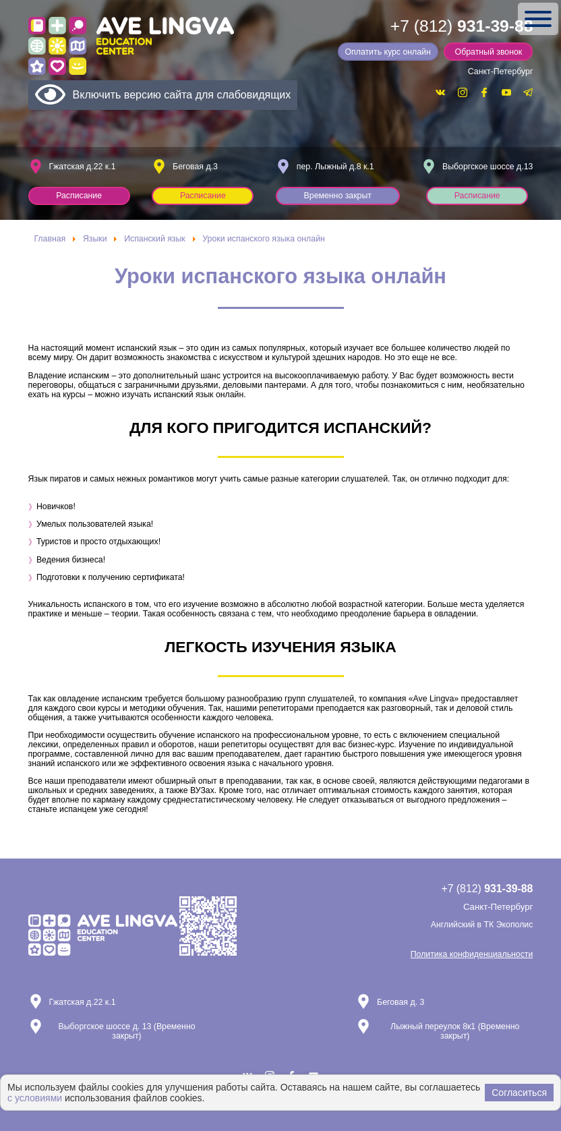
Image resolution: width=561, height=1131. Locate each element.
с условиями (34, 1098)
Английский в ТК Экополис (482, 924)
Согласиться (519, 1092)
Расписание (79, 195)
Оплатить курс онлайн (387, 52)
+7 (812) (461, 26)
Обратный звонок (489, 52)
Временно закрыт (338, 195)
